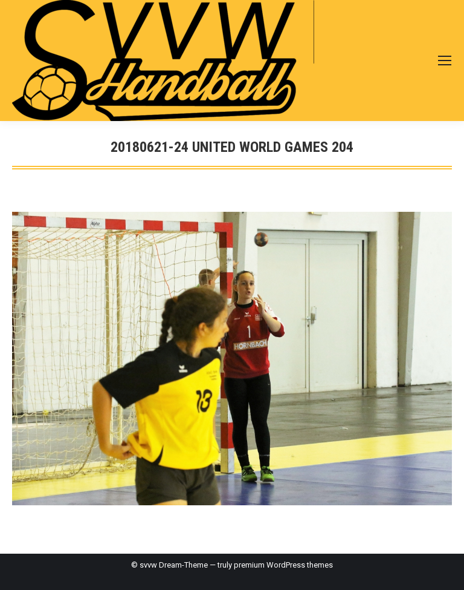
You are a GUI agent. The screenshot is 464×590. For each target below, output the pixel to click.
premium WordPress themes (283, 564)
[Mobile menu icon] (444, 60)
